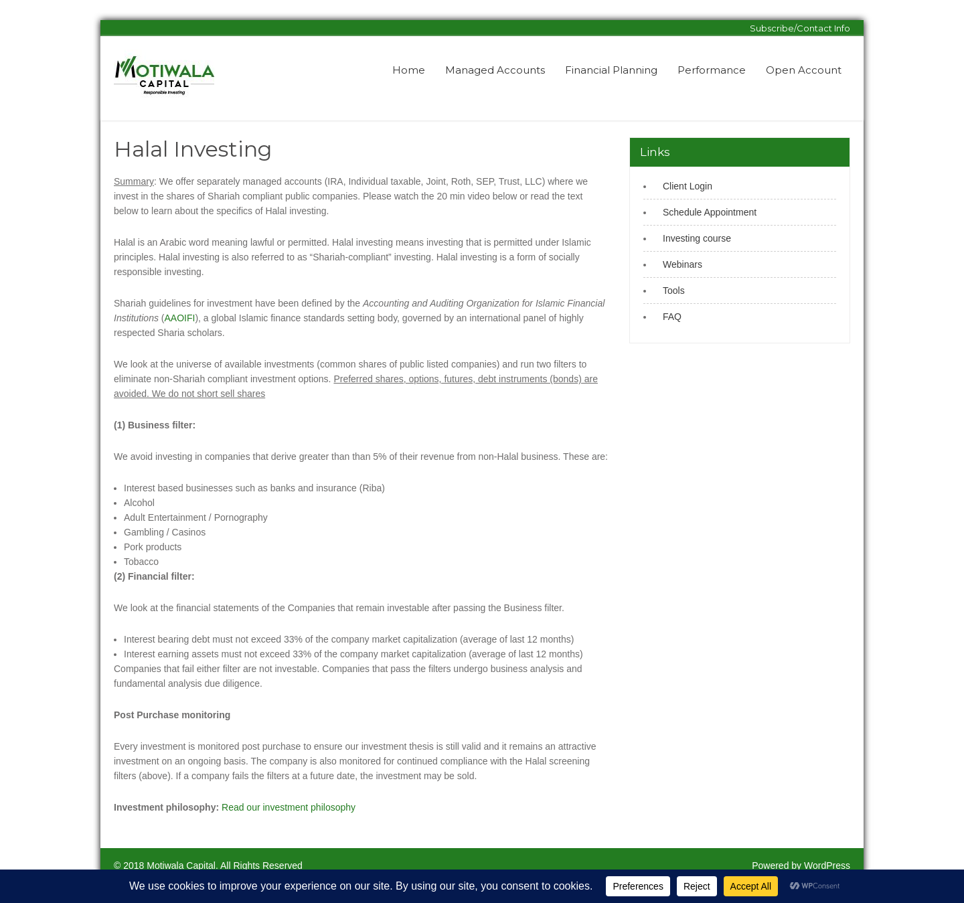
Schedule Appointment (709, 212)
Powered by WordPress (801, 865)
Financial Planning (611, 70)
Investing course (697, 238)
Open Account (803, 70)
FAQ (672, 316)
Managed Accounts (495, 70)
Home (408, 70)
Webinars (682, 264)
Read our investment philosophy (288, 807)
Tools (674, 290)
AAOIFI (180, 318)
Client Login (687, 186)
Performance (711, 70)
